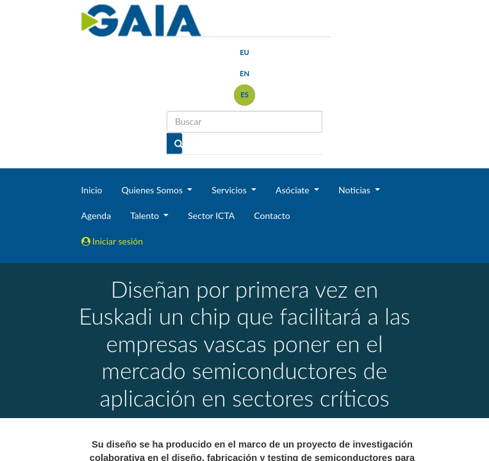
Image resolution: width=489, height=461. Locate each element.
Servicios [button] (230, 189)
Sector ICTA (211, 215)
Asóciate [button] (293, 189)
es (244, 94)
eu (244, 52)
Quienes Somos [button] (153, 189)
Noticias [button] (355, 189)
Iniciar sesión (112, 241)
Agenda (96, 215)
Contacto (272, 215)
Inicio (92, 189)
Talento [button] (146, 215)
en (244, 73)
